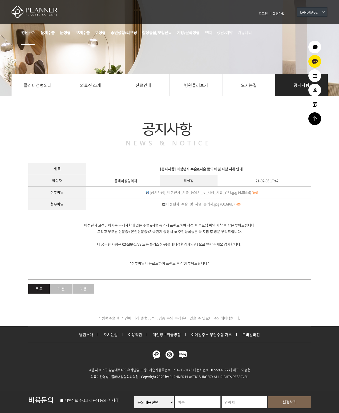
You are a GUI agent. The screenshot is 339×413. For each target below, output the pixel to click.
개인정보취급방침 (167, 334)
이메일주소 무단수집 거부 (211, 334)
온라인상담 (314, 47)
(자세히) (113, 400)
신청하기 (289, 402)
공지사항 (302, 85)
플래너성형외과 (38, 85)
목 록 (39, 288)
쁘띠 (208, 32)
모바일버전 (251, 334)
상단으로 (314, 118)
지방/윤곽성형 (188, 32)
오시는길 (249, 85)
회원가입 (279, 13)
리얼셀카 (314, 104)
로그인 (263, 13)
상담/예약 (224, 32)
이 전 (61, 288)
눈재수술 (47, 32)
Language (309, 12)
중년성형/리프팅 (124, 32)
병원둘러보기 (196, 85)
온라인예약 (314, 75)
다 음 (83, 288)
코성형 (100, 32)
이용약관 (135, 334)
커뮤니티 (245, 32)
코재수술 (83, 32)
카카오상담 (314, 61)
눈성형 (65, 32)
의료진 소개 (90, 85)
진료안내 (143, 85)
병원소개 (28, 32)
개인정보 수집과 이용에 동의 (83, 400)
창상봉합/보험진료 (157, 32)
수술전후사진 (314, 90)
